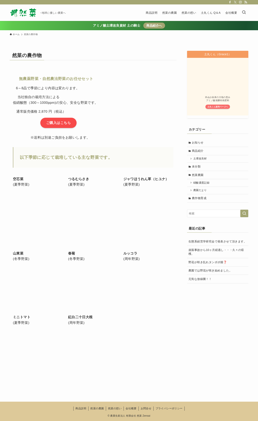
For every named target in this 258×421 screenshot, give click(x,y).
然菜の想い (115, 408)
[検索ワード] (217, 214)
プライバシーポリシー (169, 408)
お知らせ (198, 142)
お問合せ (146, 408)
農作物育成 (199, 198)
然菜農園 (198, 175)
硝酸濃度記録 (202, 183)
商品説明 (80, 408)
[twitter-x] (235, 2)
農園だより (200, 190)
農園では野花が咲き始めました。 (210, 271)
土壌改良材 (200, 158)
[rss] (245, 2)
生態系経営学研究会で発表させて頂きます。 (217, 242)
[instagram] (240, 2)
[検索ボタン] (243, 12)
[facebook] (230, 2)
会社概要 (131, 408)
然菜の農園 (97, 408)
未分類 (196, 166)
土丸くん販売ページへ (217, 107)
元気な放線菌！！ (200, 279)
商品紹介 (198, 151)
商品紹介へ (154, 25)
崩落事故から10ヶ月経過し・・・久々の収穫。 (216, 252)
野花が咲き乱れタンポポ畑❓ (207, 262)
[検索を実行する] (244, 214)
